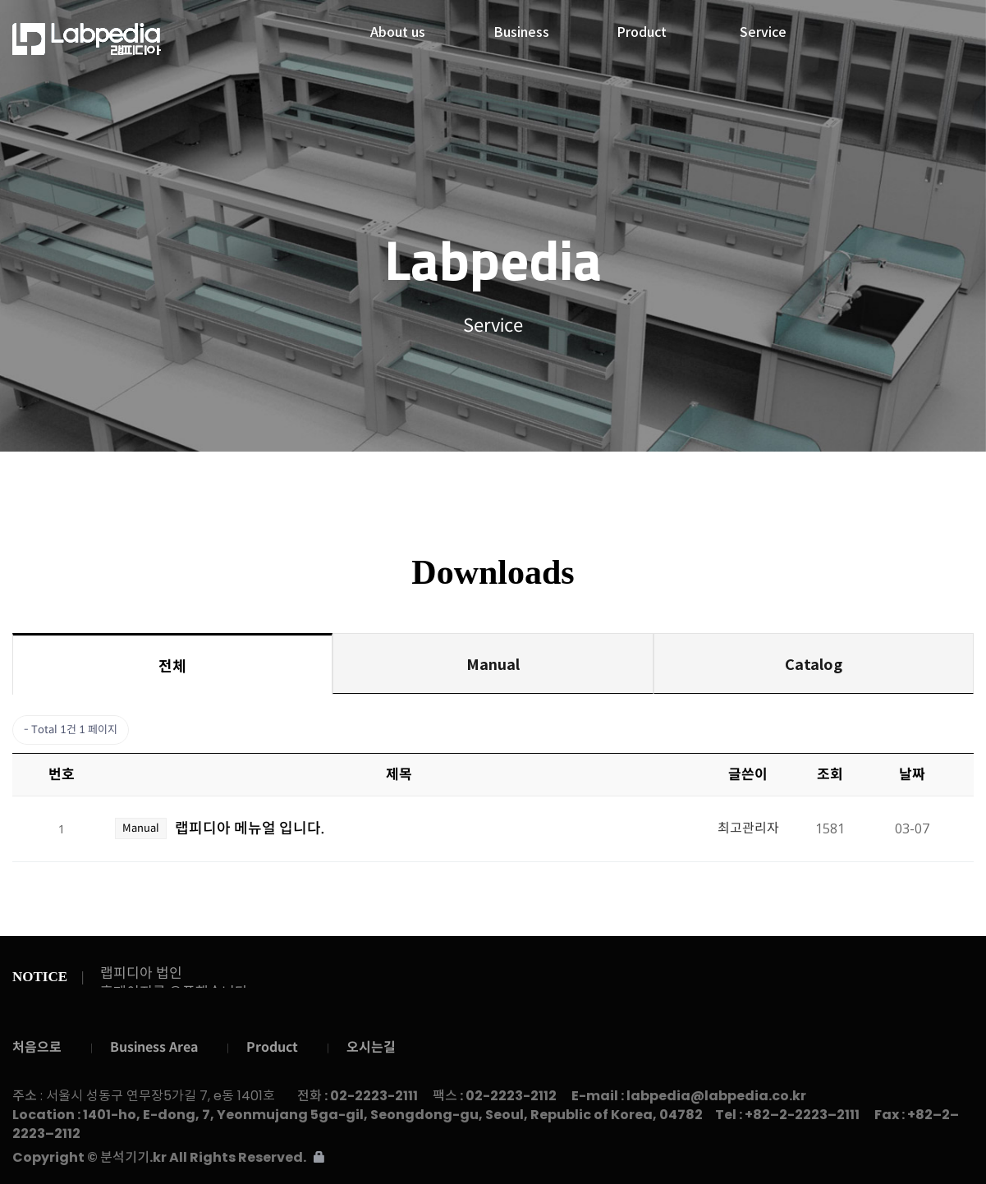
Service (763, 27)
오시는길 (371, 1047)
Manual (493, 663)
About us (397, 27)
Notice (309, 481)
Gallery (679, 481)
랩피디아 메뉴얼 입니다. (250, 828)
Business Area (154, 1047)
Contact (865, 481)
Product (642, 27)
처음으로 (37, 1047)
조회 (830, 774)
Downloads (495, 481)
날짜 (912, 774)
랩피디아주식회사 (123, 39)
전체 (172, 665)
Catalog (813, 663)
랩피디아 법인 (141, 973)
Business (521, 27)
